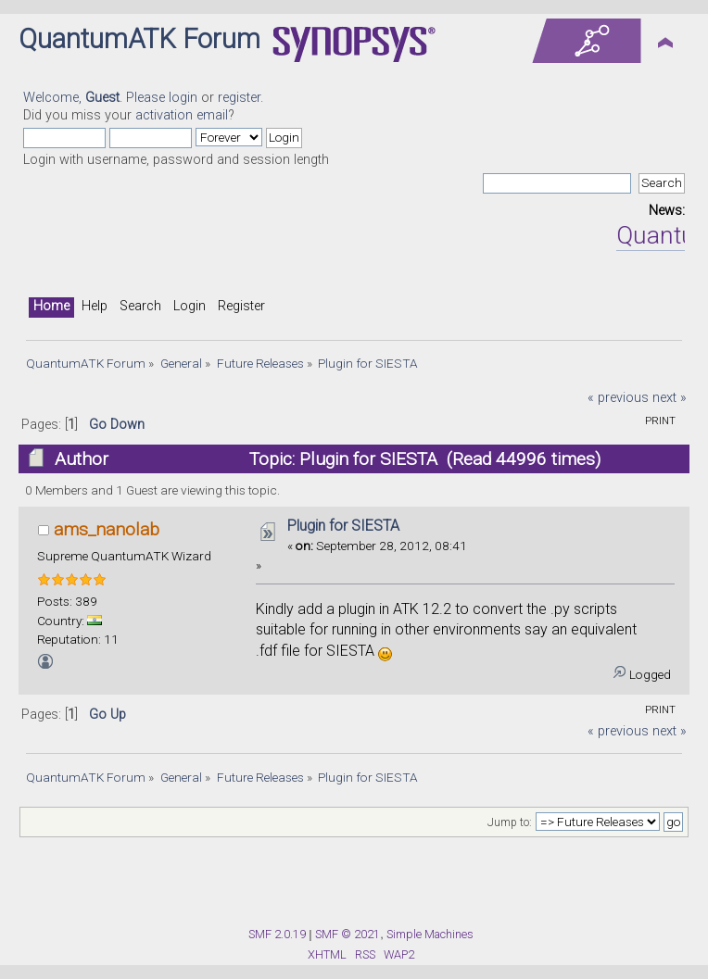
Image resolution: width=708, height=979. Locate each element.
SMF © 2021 (347, 934)
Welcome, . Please (96, 98)
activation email (181, 115)
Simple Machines (430, 934)
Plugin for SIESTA (343, 525)
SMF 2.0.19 (277, 934)
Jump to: (509, 822)
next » (669, 398)
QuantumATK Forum (139, 39)
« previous (618, 398)
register (239, 98)
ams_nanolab (106, 529)
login (183, 98)
